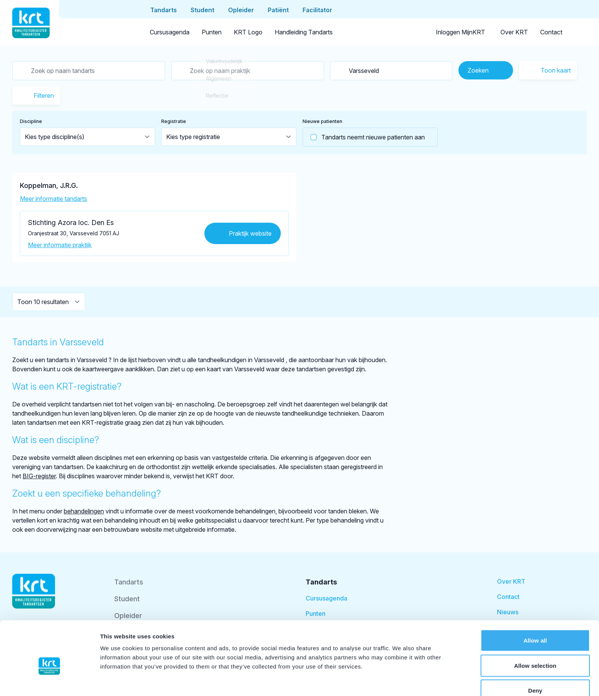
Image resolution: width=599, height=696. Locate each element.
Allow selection (535, 627)
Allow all (535, 602)
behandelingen (84, 511)
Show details (401, 681)
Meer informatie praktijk (60, 245)
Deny (535, 652)
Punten (212, 32)
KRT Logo (248, 32)
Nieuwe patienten (322, 121)
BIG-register (39, 476)
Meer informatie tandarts (53, 198)
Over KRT (514, 32)
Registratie (173, 121)
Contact (551, 32)
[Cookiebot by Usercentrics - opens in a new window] (49, 681)
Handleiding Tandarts (304, 32)
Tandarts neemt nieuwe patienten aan (364, 137)
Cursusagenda (169, 32)
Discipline (31, 121)
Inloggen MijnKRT (460, 32)
